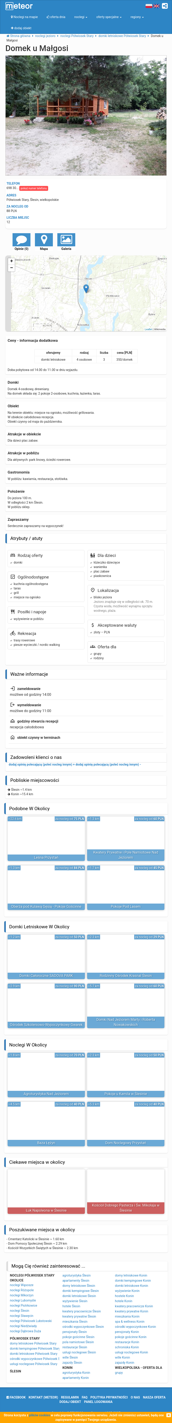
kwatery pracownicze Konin (134, 1306)
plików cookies (39, 1415)
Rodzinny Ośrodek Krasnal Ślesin (126, 976)
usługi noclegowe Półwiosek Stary (33, 1364)
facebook (16, 1397)
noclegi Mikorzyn (21, 1295)
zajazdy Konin (124, 1362)
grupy (119, 1372)
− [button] (11, 268)
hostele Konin (124, 1296)
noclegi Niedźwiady (23, 1326)
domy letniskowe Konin (131, 1275)
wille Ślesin (70, 1357)
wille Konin (122, 1357)
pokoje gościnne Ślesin (78, 1337)
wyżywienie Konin (127, 1291)
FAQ (84, 1397)
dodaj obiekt (70, 1402)
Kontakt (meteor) (43, 1397)
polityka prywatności (109, 1397)
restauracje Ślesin (74, 1347)
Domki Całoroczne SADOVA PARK (46, 976)
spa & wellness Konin (129, 1321)
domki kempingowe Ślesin (80, 1291)
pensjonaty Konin (127, 1332)
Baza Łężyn (46, 1143)
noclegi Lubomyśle (23, 1300)
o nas (135, 1397)
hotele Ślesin (71, 1306)
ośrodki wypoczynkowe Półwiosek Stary (37, 1359)
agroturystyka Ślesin (76, 1275)
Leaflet (148, 329)
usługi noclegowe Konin (131, 1352)
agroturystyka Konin (76, 1372)
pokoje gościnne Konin (130, 1337)
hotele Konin (123, 1301)
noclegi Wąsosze (21, 1285)
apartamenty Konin (75, 1378)
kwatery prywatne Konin (131, 1311)
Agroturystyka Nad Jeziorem (46, 1094)
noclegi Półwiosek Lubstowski (31, 1321)
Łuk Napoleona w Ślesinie (46, 1210)
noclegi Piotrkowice (23, 1305)
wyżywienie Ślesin (75, 1301)
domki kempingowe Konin (133, 1280)
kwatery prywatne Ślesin (79, 1316)
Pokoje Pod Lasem (126, 906)
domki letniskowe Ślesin (79, 1296)
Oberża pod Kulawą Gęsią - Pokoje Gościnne (46, 906)
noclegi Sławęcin (21, 1316)
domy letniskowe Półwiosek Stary (33, 1343)
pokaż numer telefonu (34, 188)
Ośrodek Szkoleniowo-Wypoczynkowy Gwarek (46, 1025)
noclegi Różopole (22, 1290)
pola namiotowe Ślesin (78, 1342)
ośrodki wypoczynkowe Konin (135, 1326)
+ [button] (11, 261)
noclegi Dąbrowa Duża (25, 1331)
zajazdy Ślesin (72, 1362)
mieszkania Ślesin (75, 1321)
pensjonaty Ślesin (74, 1332)
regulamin (70, 1397)
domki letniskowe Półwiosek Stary (33, 1353)
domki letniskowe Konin (131, 1285)
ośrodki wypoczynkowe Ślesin (83, 1326)
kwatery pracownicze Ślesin (81, 1311)
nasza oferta (154, 1397)
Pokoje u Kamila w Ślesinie (126, 1094)
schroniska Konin (127, 1347)
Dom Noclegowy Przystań (125, 1143)
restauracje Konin (127, 1342)
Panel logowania (98, 1402)
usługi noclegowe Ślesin (79, 1352)
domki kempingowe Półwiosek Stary (35, 1348)
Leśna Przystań (46, 857)
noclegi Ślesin (19, 1310)
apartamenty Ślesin (75, 1280)
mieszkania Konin (127, 1316)
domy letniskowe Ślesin (78, 1285)
